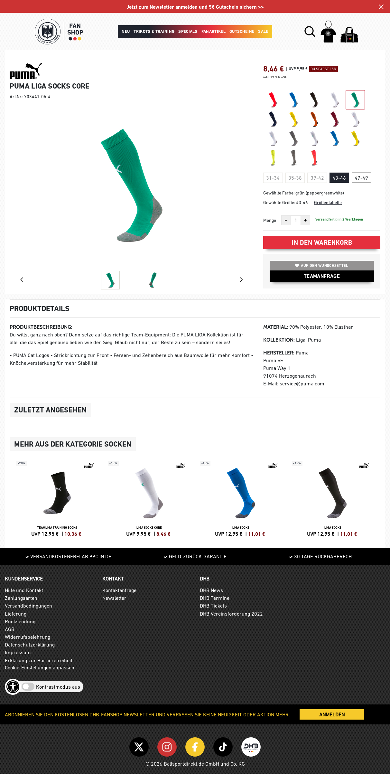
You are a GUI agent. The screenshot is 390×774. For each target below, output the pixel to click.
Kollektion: (279, 340)
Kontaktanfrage (119, 590)
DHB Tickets (213, 606)
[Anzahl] (296, 220)
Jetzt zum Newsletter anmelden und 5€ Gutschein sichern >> (195, 7)
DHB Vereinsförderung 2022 (231, 614)
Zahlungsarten (21, 598)
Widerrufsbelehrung (27, 637)
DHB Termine (214, 598)
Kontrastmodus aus (58, 687)
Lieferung (15, 614)
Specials (188, 31)
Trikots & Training (154, 31)
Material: (275, 327)
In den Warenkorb (322, 242)
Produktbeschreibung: (41, 327)
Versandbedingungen (28, 606)
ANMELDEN (332, 714)
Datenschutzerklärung (30, 644)
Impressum (18, 652)
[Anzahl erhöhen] (305, 220)
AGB (9, 629)
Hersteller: (278, 353)
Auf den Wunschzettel (321, 265)
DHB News (211, 590)
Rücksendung (20, 621)
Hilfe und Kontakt (24, 590)
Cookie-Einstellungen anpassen (39, 667)
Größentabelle (328, 202)
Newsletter (114, 598)
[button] (309, 31)
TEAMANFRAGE (322, 276)
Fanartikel (213, 31)
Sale (263, 31)
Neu (126, 31)
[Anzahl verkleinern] (286, 220)
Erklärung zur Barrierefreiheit (38, 660)
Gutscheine (241, 31)
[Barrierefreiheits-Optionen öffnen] (13, 687)
